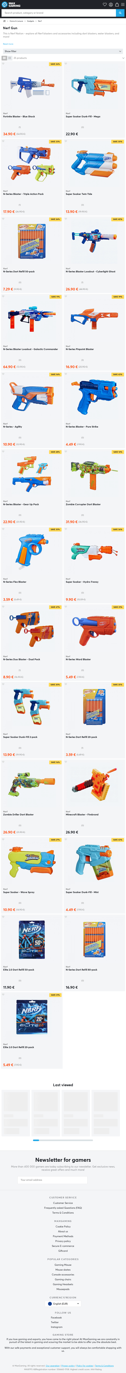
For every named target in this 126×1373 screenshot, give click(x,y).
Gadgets (30, 21)
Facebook (56, 1317)
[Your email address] (52, 1180)
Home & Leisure (16, 21)
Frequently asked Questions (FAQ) (63, 1208)
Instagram (56, 1327)
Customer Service (63, 1203)
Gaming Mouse (63, 1265)
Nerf (40, 21)
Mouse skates (63, 1270)
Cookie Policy (63, 1226)
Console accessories (63, 1274)
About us (63, 1231)
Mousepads (63, 1289)
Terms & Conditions (63, 1213)
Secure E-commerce (63, 1246)
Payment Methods (63, 1236)
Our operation (53, 1366)
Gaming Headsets (63, 1284)
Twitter (55, 1322)
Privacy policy (63, 1241)
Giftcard (63, 1251)
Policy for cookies (84, 1366)
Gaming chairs (63, 1279)
